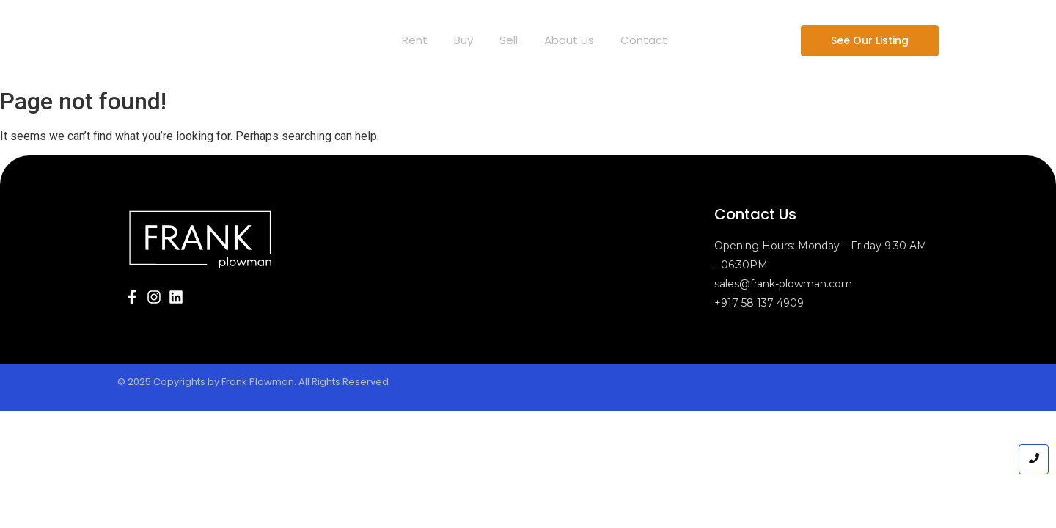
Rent (415, 40)
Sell (508, 40)
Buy (463, 40)
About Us (569, 40)
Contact (643, 40)
